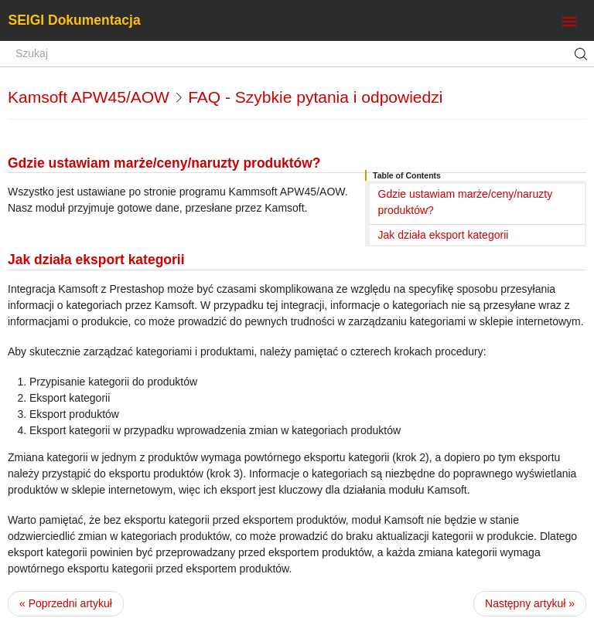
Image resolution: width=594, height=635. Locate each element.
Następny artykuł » (530, 603)
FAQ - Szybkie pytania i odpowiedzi (315, 97)
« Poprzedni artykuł (65, 603)
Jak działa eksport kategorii (443, 235)
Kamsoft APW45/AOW (88, 97)
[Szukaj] (297, 54)
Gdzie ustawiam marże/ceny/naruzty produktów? (465, 202)
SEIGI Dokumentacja (75, 20)
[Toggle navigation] (569, 22)
